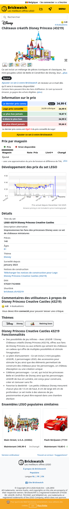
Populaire (34, 472)
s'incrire (62, 2)
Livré (48, 152)
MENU (62, 8)
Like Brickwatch (34, 482)
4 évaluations (61, 24)
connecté (24, 311)
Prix (35, 152)
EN (42, 476)
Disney (7, 256)
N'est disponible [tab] (25, 146)
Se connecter (47, 2)
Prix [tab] (7, 146)
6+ (5, 248)
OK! (32, 506)
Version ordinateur (10, 455)
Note (29, 152)
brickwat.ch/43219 (14, 291)
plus (65, 72)
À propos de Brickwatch (34, 468)
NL (33, 476)
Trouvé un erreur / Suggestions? (52, 455)
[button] (66, 60)
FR (38, 476)
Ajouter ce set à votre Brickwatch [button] (19, 82)
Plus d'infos (42, 505)
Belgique (32, 2)
